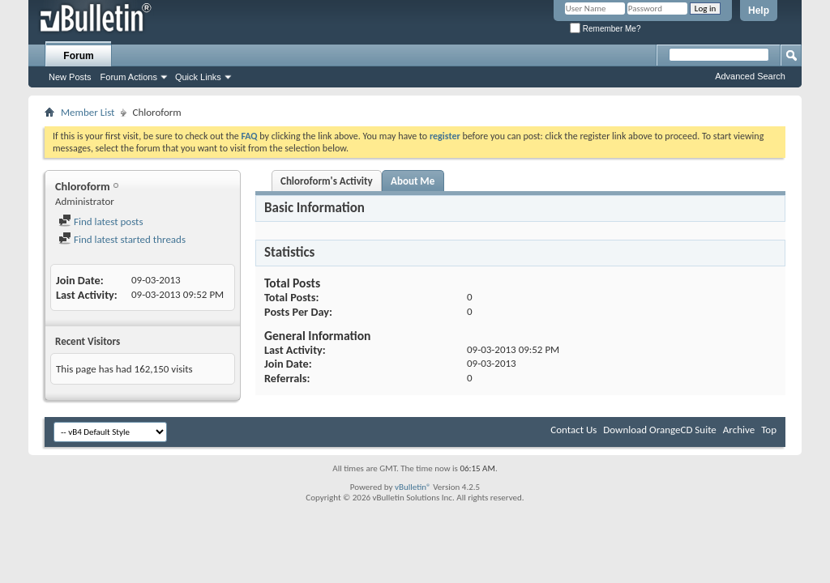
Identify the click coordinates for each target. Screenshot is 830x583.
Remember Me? (605, 28)
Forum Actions (129, 77)
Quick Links (198, 77)
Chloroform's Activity (326, 181)
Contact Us (573, 429)
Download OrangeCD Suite (660, 429)
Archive (739, 429)
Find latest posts (100, 221)
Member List (87, 112)
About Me (412, 181)
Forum (78, 56)
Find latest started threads (122, 239)
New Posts (70, 77)
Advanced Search (750, 76)
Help (758, 10)
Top (769, 429)
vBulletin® (413, 487)
